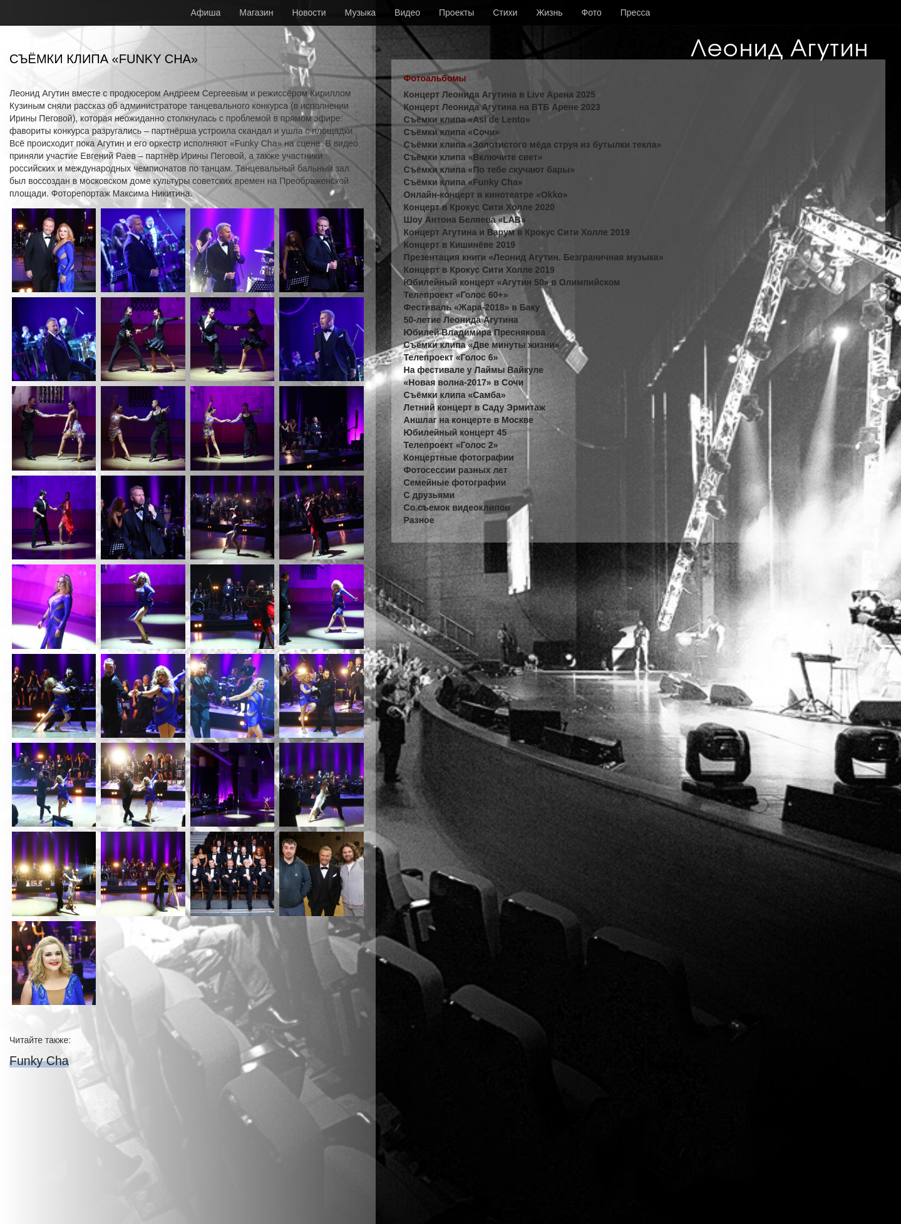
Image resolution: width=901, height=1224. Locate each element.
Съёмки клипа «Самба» (455, 395)
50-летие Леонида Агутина (461, 320)
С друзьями (429, 495)
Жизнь (549, 13)
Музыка (360, 13)
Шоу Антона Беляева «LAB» (465, 220)
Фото (592, 13)
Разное (419, 520)
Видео (407, 13)
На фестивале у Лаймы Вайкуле (473, 370)
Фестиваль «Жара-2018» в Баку (472, 307)
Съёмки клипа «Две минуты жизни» (482, 345)
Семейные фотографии (455, 482)
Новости (309, 13)
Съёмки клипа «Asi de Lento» (467, 120)
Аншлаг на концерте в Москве (468, 420)
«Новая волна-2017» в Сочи (464, 382)
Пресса (635, 13)
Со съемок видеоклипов (457, 507)
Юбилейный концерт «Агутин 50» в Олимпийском (512, 282)
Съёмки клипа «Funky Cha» (463, 182)
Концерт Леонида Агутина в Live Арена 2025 (499, 94)
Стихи (505, 13)
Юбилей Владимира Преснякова (474, 332)
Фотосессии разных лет (456, 470)
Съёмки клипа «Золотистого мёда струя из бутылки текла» (533, 145)
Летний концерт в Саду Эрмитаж (474, 407)
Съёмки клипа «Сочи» (452, 132)
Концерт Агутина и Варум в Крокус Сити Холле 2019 (517, 232)
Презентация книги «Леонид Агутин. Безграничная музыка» (534, 257)
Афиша (206, 13)
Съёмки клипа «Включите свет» (473, 157)
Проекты (456, 13)
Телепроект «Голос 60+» (456, 295)
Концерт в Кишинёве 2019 (459, 245)
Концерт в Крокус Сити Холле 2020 (479, 207)
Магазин (256, 13)
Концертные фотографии (459, 457)
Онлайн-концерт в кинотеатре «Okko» (486, 195)
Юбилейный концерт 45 (455, 432)
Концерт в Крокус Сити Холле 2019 (479, 270)
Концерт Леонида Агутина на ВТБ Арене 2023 (502, 107)
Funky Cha (39, 1061)
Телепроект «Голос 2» (451, 445)
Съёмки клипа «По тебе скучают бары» (489, 170)
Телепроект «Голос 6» (451, 357)
